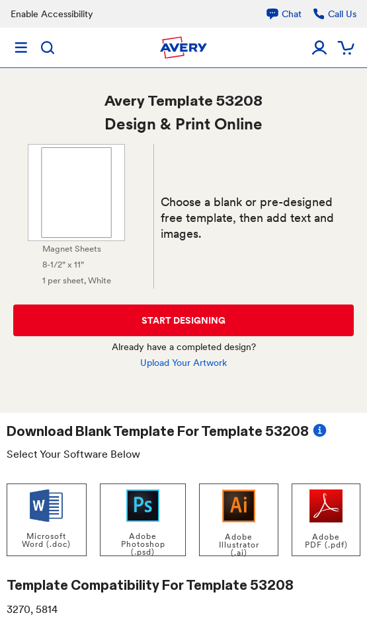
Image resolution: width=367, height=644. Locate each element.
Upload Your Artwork (183, 362)
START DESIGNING (183, 320)
